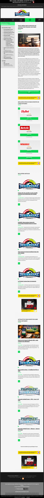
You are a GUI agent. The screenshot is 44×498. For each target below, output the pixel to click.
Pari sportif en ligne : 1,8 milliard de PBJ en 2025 (28, 370)
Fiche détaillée (29, 120)
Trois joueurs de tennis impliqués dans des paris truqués (28, 252)
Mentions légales (12, 477)
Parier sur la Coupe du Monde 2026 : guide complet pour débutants (28, 341)
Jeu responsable (28, 477)
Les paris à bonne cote (10, 45)
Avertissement (18, 477)
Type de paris (8, 43)
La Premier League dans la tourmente (27, 281)
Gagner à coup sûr (9, 44)
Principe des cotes (9, 40)
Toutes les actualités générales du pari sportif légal (29, 92)
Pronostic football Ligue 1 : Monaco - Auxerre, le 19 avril (29, 429)
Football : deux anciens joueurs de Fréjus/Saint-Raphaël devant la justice (27, 223)
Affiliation (23, 477)
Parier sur (29, 118)
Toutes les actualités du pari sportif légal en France (29, 446)
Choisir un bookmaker (10, 42)
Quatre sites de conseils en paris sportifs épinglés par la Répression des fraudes (27, 193)
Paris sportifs (29, 158)
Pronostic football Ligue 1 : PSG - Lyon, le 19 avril (28, 400)
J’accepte (28, 497)
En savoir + (23, 497)
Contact (33, 477)
